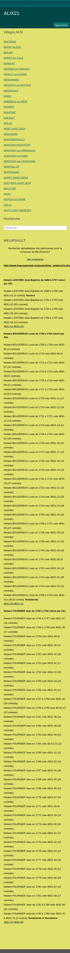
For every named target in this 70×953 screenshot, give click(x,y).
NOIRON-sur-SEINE (14, 199)
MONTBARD (10, 134)
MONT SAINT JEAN (14, 128)
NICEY (7, 194)
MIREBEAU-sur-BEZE (15, 101)
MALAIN (8, 52)
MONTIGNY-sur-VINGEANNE (19, 161)
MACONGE (10, 41)
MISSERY (9, 106)
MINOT (7, 96)
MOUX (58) (10, 188)
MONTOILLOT (11, 166)
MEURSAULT (11, 90)
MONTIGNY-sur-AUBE (16, 155)
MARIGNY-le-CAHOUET (17, 68)
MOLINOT (9, 117)
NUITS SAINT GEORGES (17, 210)
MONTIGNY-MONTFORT (17, 144)
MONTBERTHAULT (14, 139)
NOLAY (8, 204)
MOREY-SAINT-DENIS (16, 177)
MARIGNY (9, 63)
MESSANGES (11, 79)
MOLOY (8, 123)
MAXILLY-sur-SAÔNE (15, 74)
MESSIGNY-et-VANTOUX (17, 85)
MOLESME (10, 112)
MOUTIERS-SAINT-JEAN (17, 183)
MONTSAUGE (11, 172)
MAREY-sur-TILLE (13, 57)
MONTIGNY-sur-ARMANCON (19, 150)
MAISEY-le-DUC (12, 47)
